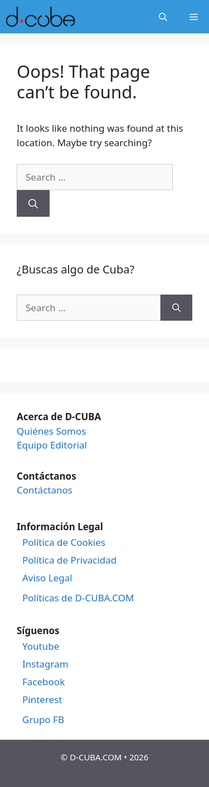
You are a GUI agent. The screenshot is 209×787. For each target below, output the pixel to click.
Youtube (40, 646)
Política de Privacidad (69, 560)
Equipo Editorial (52, 445)
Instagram (45, 664)
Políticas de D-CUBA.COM (78, 598)
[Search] (33, 203)
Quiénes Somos (51, 431)
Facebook (43, 682)
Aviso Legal (47, 578)
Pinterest (42, 699)
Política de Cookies (63, 542)
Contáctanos (44, 490)
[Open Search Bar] (163, 16)
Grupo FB (43, 719)
